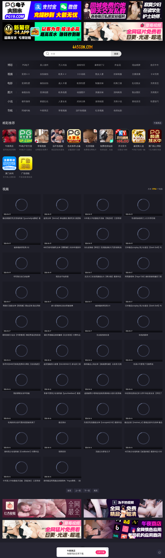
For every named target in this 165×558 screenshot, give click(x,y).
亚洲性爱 (26, 83)
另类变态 (154, 83)
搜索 (116, 53)
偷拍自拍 (44, 83)
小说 (10, 101)
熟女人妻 (99, 74)
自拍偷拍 (44, 74)
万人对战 (62, 65)
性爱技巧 (154, 101)
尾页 (95, 490)
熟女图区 (136, 92)
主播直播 (136, 74)
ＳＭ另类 (154, 74)
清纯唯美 (118, 92)
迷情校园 (99, 101)
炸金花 (118, 65)
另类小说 (118, 101)
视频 (10, 74)
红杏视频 (99, 110)
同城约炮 (26, 110)
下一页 (87, 490)
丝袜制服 (118, 74)
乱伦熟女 (136, 83)
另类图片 (154, 92)
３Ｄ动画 (81, 74)
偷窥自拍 (26, 92)
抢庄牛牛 (154, 65)
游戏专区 (81, 65)
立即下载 (100, 552)
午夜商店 (44, 110)
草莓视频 (62, 110)
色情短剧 (118, 110)
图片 (10, 92)
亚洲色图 (44, 92)
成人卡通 (62, 83)
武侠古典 (81, 101)
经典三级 (118, 83)
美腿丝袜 (99, 92)
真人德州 (44, 65)
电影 (10, 83)
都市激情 (26, 101)
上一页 (78, 490)
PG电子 (25, 65)
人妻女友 (62, 101)
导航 (10, 110)
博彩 (10, 65)
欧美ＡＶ (62, 74)
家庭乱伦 (44, 101)
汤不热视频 (81, 110)
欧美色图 (62, 92)
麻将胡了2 (99, 65)
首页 (69, 490)
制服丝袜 (99, 83)
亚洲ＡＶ (26, 74)
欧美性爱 (81, 83)
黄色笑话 (136, 101)
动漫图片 (81, 92)
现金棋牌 (136, 65)
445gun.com (82, 47)
